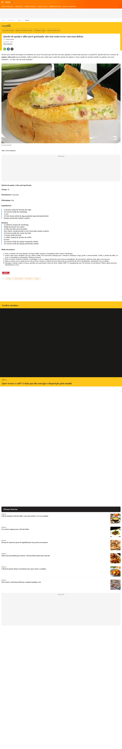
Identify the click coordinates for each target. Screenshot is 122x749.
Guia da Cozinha (8, 31)
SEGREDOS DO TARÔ (54, 6)
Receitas (27, 20)
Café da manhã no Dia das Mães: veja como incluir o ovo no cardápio (24, 516)
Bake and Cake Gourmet (24, 31)
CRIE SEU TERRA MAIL (7, 6)
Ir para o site (9, 2)
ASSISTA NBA (18, 6)
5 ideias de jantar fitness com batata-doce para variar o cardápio (23, 569)
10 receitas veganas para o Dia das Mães (15, 529)
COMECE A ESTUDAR (30, 6)
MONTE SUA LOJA (42, 6)
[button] (2, 2)
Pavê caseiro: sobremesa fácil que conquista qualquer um (21, 582)
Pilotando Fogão (39, 31)
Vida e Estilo (11, 20)
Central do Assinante (69, 6)
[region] (61, 13)
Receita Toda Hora (53, 31)
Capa (3, 20)
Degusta (19, 20)
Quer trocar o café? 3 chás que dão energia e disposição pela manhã (37, 383)
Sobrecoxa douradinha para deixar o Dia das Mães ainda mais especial (25, 556)
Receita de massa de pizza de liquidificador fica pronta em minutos (24, 542)
